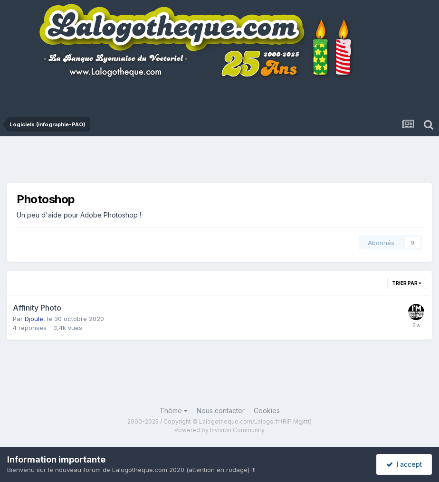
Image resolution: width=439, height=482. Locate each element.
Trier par (406, 283)
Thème (174, 410)
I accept (404, 464)
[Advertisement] (221, 162)
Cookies (267, 410)
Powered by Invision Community (219, 430)
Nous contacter (221, 410)
